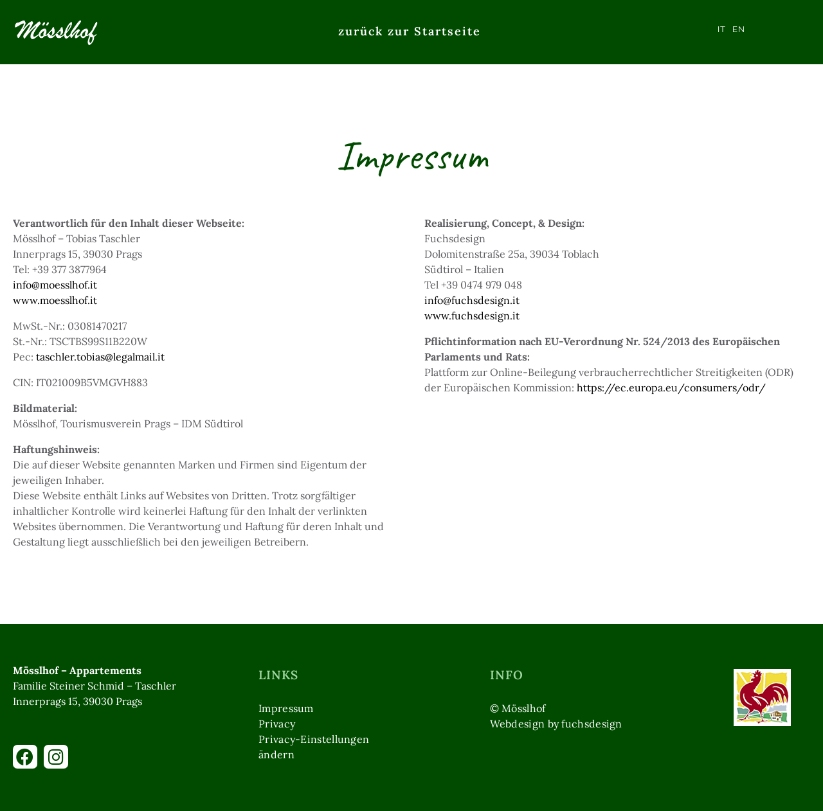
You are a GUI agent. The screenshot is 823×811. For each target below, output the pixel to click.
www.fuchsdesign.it (472, 315)
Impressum (286, 708)
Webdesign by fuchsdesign (556, 723)
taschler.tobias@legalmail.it (100, 356)
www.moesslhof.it (55, 300)
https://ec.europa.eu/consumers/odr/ (671, 387)
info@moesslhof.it (55, 284)
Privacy (276, 723)
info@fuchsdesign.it (472, 300)
